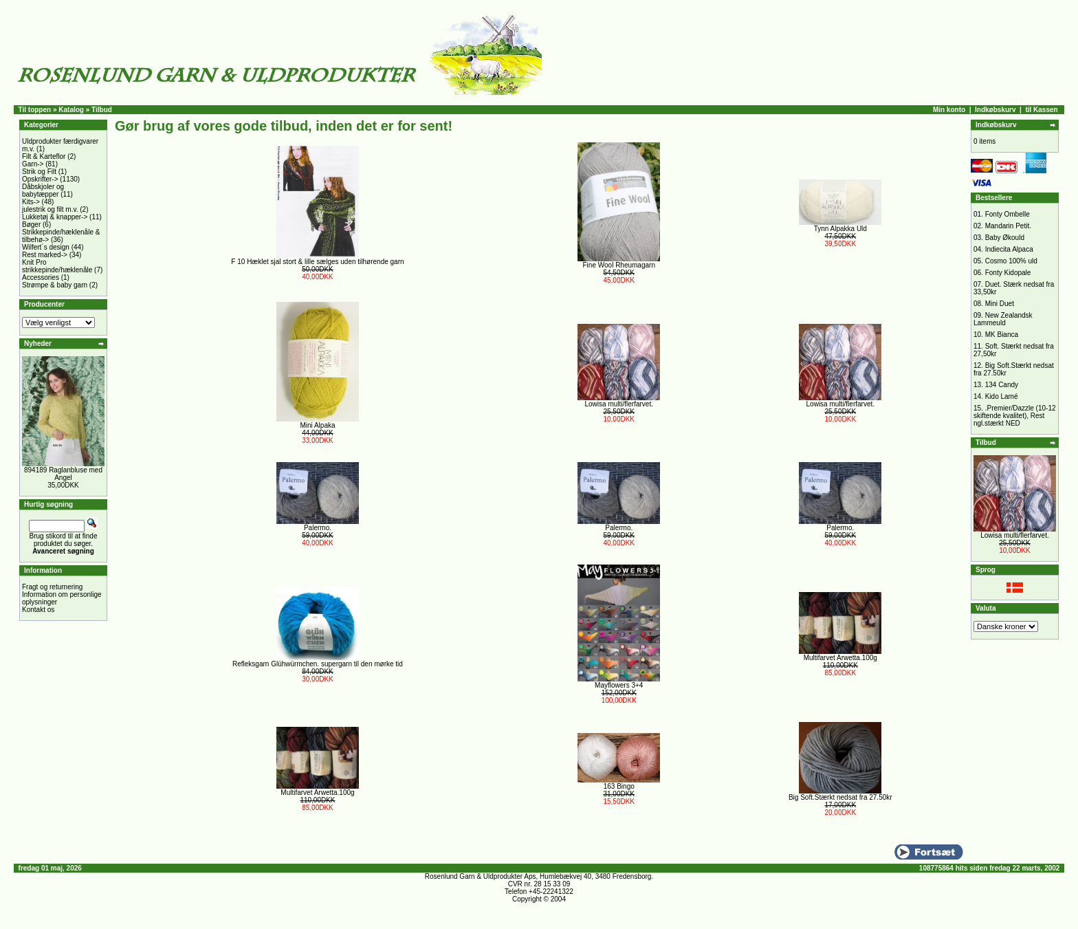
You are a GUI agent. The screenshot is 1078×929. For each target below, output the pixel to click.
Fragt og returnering (52, 587)
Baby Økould (1004, 237)
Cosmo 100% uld (1011, 261)
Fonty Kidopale (1008, 272)
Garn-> (32, 164)
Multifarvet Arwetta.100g (840, 658)
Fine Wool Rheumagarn (619, 265)
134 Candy (1001, 385)
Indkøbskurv (995, 109)
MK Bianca (1001, 334)
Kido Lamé (1001, 396)
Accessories (40, 277)
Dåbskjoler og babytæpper (43, 190)
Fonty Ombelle (1007, 214)
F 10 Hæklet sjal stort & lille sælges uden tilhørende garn (317, 261)
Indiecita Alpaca (1009, 249)
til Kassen (1041, 109)
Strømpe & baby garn (54, 285)
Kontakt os (38, 609)
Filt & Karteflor (43, 156)
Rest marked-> (44, 255)
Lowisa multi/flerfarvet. (619, 404)
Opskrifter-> (40, 179)
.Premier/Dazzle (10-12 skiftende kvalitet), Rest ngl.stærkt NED (1015, 415)
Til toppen (35, 109)
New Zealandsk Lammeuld (1003, 319)
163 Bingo (619, 786)
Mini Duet (999, 303)
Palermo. (317, 528)
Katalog (71, 109)
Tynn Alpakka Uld (840, 228)
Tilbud (101, 109)
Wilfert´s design (45, 247)
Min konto (949, 109)
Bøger (31, 224)
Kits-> (31, 202)
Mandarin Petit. (1008, 226)
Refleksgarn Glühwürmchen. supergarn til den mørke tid (317, 664)
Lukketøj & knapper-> (54, 217)
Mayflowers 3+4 (619, 685)
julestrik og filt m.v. (50, 209)
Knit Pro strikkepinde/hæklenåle (57, 266)
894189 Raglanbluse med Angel (63, 473)
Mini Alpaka (317, 425)
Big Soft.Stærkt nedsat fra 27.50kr (840, 797)
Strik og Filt (39, 171)
